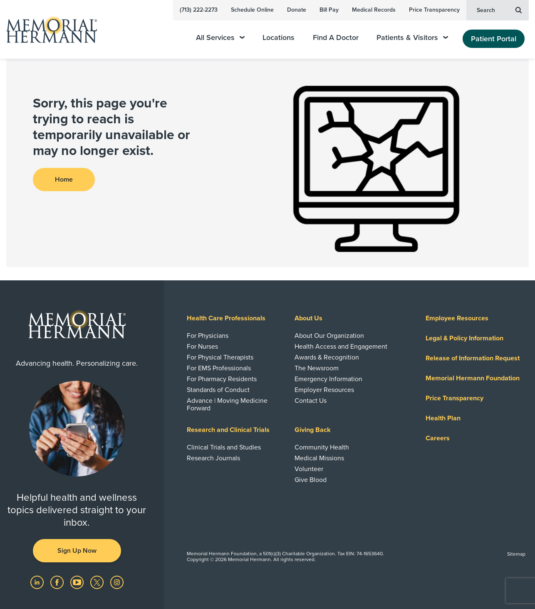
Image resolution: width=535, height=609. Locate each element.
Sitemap (516, 554)
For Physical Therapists (220, 357)
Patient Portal (493, 38)
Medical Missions (319, 458)
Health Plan (443, 418)
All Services (220, 37)
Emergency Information (328, 379)
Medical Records (374, 9)
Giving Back (313, 430)
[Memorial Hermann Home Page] (47, 29)
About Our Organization (329, 335)
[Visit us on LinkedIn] (37, 582)
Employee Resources (457, 318)
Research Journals (213, 458)
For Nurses (202, 346)
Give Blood (311, 480)
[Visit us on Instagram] (117, 582)
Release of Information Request (473, 358)
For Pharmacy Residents (222, 379)
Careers (438, 438)
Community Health (322, 447)
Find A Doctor (336, 37)
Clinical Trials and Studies (224, 447)
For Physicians (207, 335)
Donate (296, 9)
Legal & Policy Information (464, 338)
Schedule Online (252, 9)
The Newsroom (317, 368)
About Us (308, 318)
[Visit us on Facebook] (57, 582)
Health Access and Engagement (341, 346)
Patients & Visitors (412, 37)
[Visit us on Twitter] (97, 582)
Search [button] (499, 9)
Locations (279, 37)
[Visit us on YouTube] (77, 582)
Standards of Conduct (218, 390)
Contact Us (311, 400)
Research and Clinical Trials (228, 430)
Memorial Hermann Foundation (473, 378)
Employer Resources (324, 390)
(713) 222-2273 (199, 9)
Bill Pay (329, 9)
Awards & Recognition (327, 357)
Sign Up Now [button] (77, 551)
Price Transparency (434, 9)
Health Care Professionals (226, 318)
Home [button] (64, 179)
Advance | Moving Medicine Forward (227, 404)
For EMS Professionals (219, 368)
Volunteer (309, 469)
